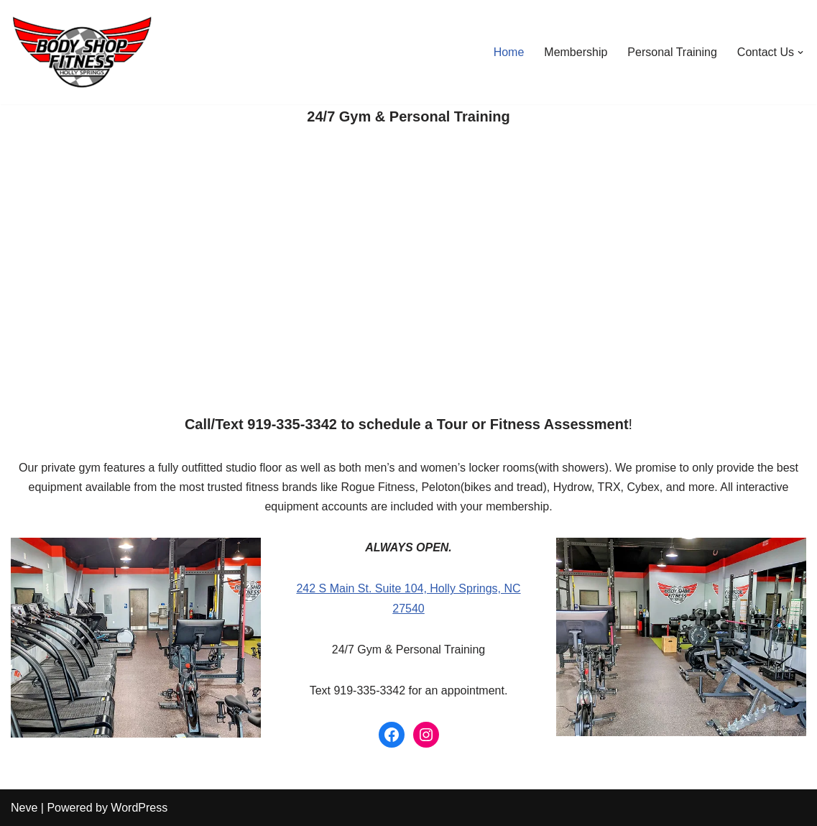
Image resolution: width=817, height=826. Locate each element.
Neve (24, 808)
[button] (800, 52)
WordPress (139, 808)
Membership (575, 52)
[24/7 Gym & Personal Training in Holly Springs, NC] (86, 52)
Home (509, 52)
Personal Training (672, 52)
